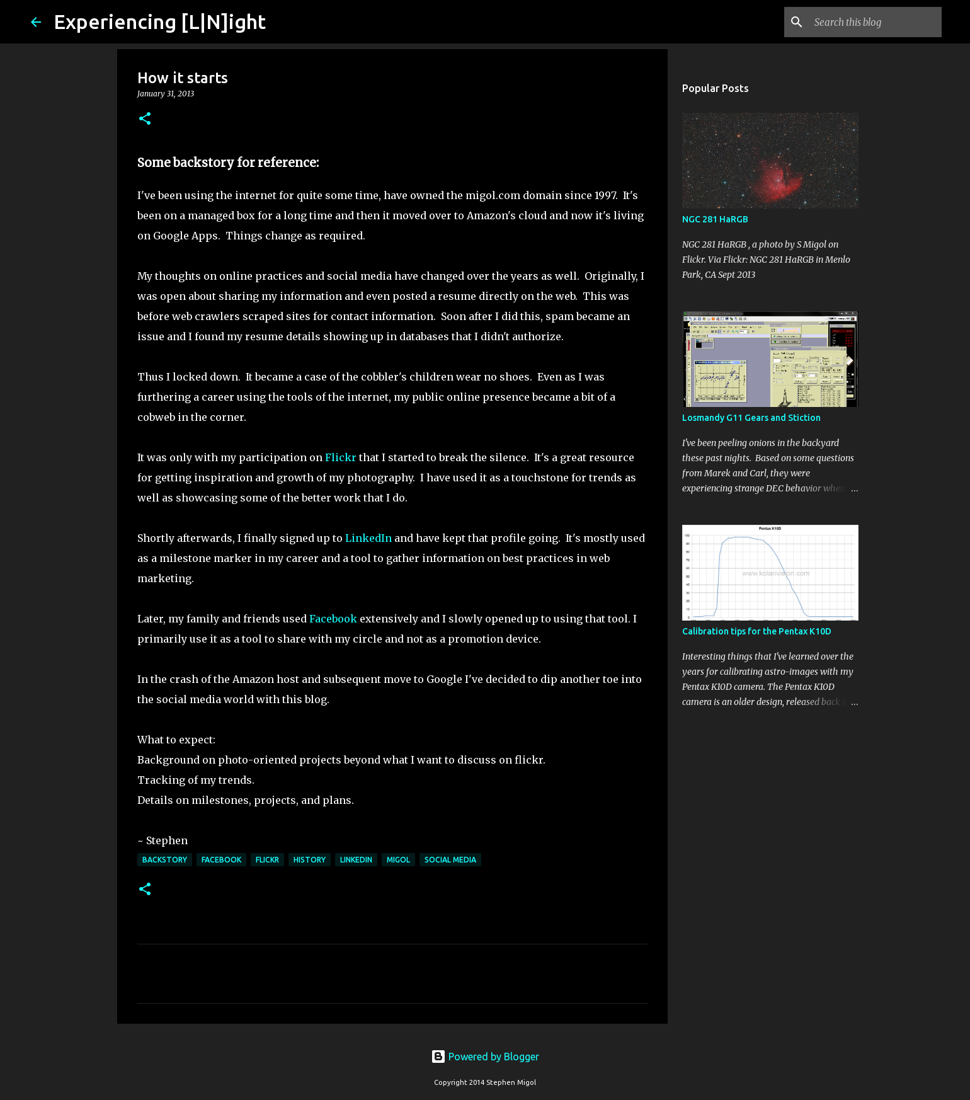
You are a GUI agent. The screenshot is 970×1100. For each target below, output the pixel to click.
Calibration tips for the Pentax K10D (756, 631)
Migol (398, 860)
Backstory (164, 860)
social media (450, 860)
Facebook (333, 618)
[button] (144, 119)
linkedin (356, 860)
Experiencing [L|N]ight (160, 21)
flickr (267, 860)
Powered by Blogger (485, 1056)
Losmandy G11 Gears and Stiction (751, 418)
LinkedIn (369, 538)
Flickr (341, 457)
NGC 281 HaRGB (715, 219)
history (310, 860)
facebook (221, 860)
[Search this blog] (875, 22)
